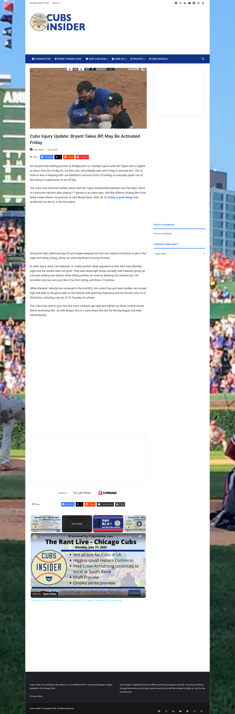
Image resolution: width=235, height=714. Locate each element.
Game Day (118, 59)
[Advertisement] (147, 30)
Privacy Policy (36, 696)
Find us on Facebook (162, 233)
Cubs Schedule (158, 59)
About (55, 3)
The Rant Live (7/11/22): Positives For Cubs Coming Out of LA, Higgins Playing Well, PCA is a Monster (88, 537)
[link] (36, 538)
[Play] (108, 524)
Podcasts (137, 59)
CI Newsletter (41, 59)
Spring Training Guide (68, 59)
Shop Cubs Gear (96, 59)
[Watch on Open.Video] (44, 593)
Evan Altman (40, 150)
